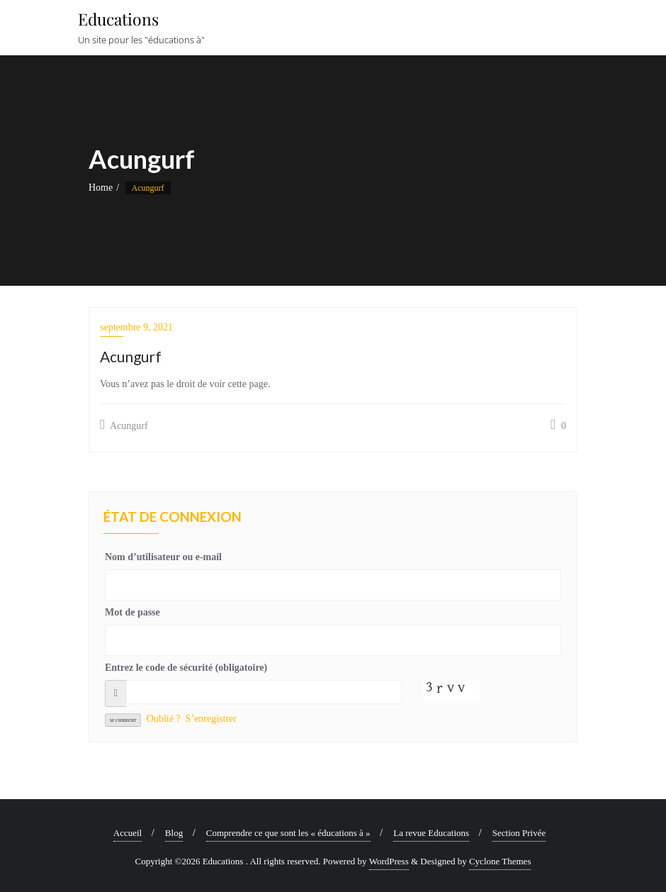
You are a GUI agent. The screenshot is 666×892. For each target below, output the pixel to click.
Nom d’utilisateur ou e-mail (163, 557)
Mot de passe (132, 612)
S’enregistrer (211, 718)
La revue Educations (431, 832)
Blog (174, 832)
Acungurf (124, 425)
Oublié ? (164, 718)
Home (101, 187)
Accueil (127, 832)
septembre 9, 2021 (136, 327)
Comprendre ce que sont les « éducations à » (288, 832)
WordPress (389, 861)
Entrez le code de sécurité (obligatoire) (186, 667)
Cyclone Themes (500, 861)
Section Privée (519, 832)
